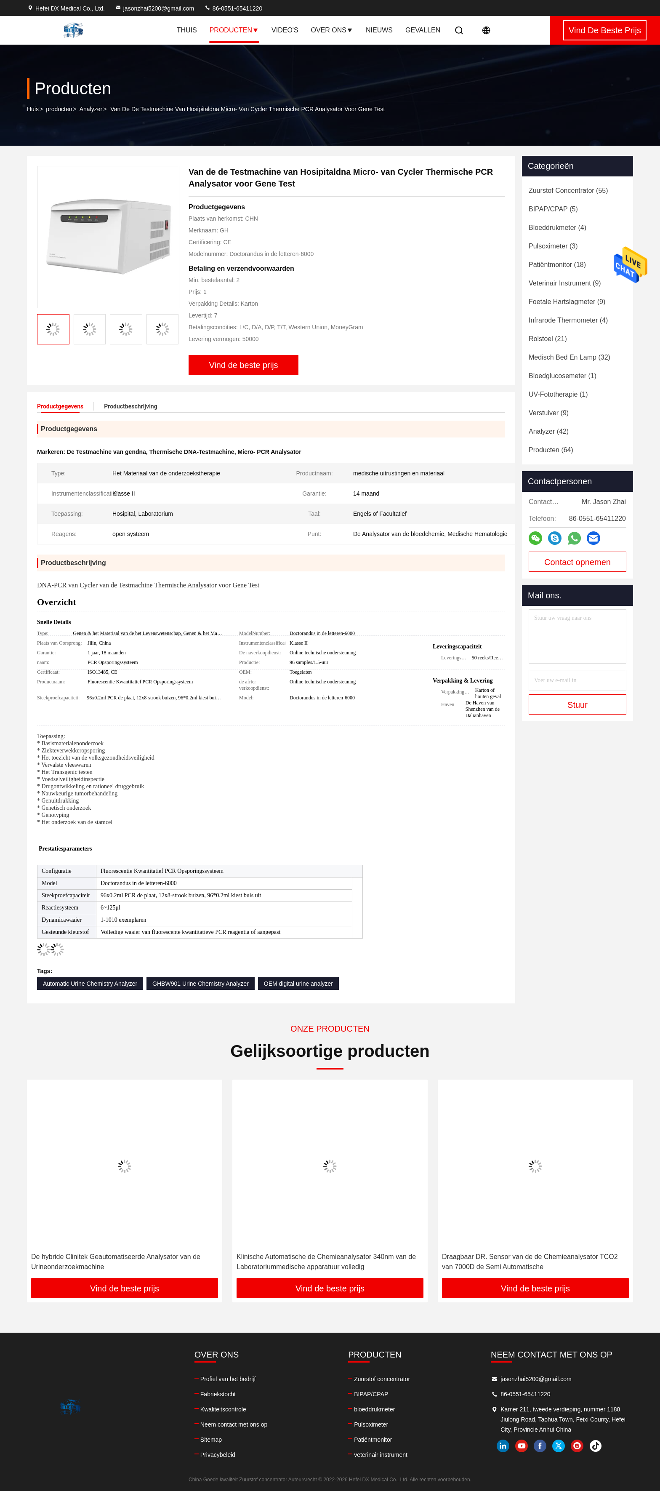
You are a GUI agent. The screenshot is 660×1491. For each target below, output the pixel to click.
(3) (553, 246)
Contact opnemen (577, 562)
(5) (553, 209)
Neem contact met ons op (234, 1424)
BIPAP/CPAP (371, 1394)
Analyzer (91, 109)
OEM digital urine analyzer (298, 983)
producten (59, 109)
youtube (521, 1446)
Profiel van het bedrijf (228, 1379)
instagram (577, 1446)
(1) (562, 375)
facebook (540, 1446)
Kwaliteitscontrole (223, 1409)
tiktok (595, 1446)
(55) (568, 190)
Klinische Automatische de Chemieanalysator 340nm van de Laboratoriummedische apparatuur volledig (326, 1261)
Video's (284, 30)
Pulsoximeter (371, 1424)
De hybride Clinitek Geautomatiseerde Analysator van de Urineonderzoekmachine (115, 1261)
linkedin (503, 1446)
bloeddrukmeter (374, 1409)
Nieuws (379, 30)
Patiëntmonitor (373, 1439)
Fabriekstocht (218, 1394)
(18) (557, 264)
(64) (551, 449)
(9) (565, 283)
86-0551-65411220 (233, 8)
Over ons (332, 30)
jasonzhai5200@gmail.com (154, 8)
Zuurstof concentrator (382, 1379)
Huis (33, 109)
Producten (234, 30)
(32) (569, 357)
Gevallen (422, 30)
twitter (558, 1446)
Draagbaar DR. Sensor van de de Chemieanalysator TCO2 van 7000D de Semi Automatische (530, 1261)
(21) (548, 338)
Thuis (187, 30)
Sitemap (211, 1439)
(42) (549, 431)
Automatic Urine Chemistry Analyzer (90, 983)
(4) (557, 227)
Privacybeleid (217, 1454)
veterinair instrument (380, 1454)
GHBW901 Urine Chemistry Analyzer (200, 983)
